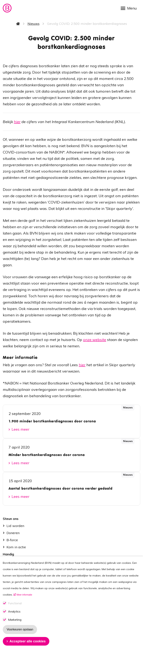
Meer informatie (24, 602)
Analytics (14, 619)
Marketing (14, 627)
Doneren (13, 533)
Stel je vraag (16, 561)
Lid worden (15, 526)
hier (17, 121)
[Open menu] (130, 8)
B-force (12, 540)
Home (18, 24)
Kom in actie (16, 547)
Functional (15, 611)
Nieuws (33, 23)
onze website (94, 339)
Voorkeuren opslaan (20, 637)
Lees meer (20, 429)
